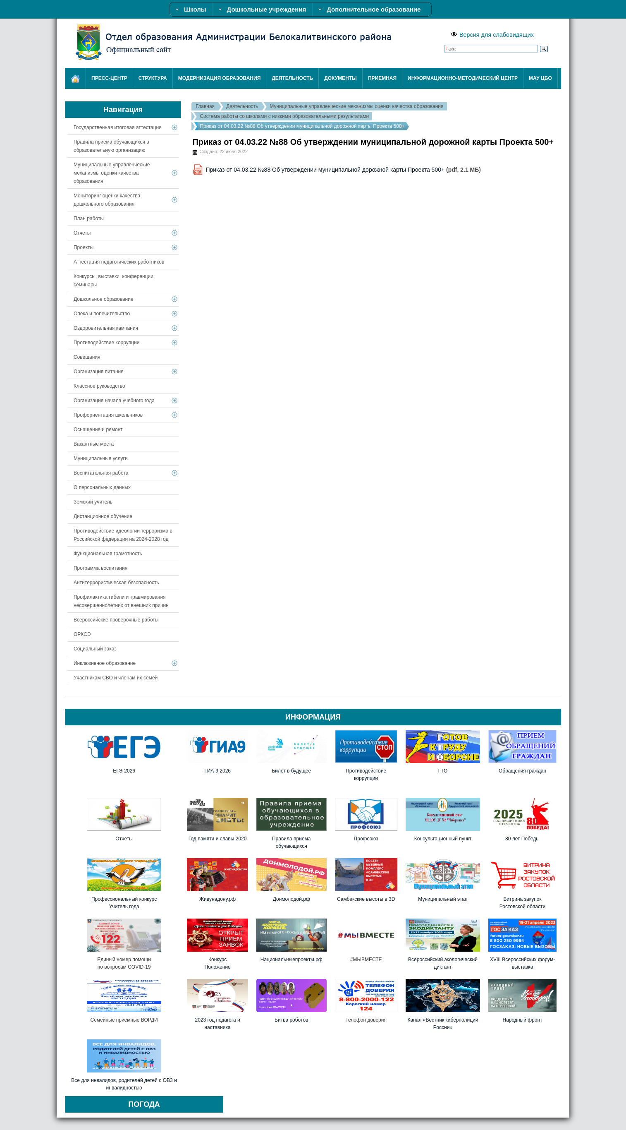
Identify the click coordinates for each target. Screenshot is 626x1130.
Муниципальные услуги (101, 458)
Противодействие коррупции (107, 342)
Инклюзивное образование (105, 663)
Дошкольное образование (104, 299)
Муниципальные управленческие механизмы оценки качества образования (356, 106)
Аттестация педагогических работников (119, 262)
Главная (205, 106)
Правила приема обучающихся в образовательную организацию (111, 146)
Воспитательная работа (101, 473)
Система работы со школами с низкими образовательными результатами (284, 116)
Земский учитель (93, 502)
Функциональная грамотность (108, 554)
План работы (89, 218)
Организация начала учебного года (114, 400)
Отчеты (82, 233)
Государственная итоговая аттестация (118, 127)
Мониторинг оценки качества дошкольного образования (107, 200)
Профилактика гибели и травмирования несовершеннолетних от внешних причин (121, 601)
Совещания (87, 357)
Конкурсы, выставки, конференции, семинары (114, 281)
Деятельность (242, 106)
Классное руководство (99, 386)
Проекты (83, 247)
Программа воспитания (100, 568)
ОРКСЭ (82, 634)
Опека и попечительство (102, 314)
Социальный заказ (95, 649)
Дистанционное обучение (103, 516)
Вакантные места (94, 444)
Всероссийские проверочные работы (116, 620)
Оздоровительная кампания (106, 328)
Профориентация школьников (108, 415)
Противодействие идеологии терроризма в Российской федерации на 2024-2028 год (123, 535)
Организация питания (99, 371)
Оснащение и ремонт (98, 429)
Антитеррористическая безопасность (116, 582)
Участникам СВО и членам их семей (116, 678)
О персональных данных (102, 487)
